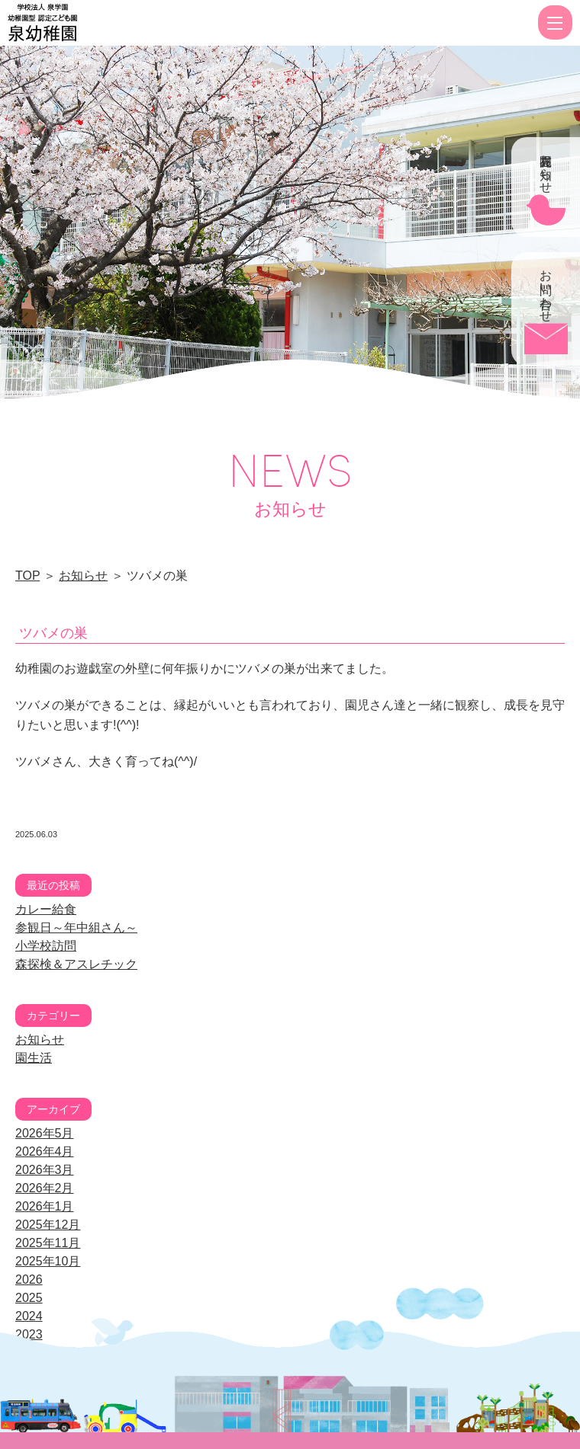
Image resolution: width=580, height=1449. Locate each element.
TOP (27, 575)
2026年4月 (44, 1151)
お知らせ (83, 575)
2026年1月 (44, 1206)
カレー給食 (45, 909)
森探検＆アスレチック (76, 964)
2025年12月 (47, 1224)
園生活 (33, 1057)
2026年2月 (44, 1188)
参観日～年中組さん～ (76, 927)
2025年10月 (47, 1261)
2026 (29, 1279)
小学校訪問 (45, 945)
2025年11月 (47, 1242)
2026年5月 (44, 1133)
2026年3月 (44, 1169)
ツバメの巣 (53, 633)
